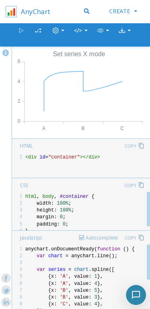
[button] (103, 35)
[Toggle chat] (136, 295)
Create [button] (123, 11)
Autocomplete (102, 237)
